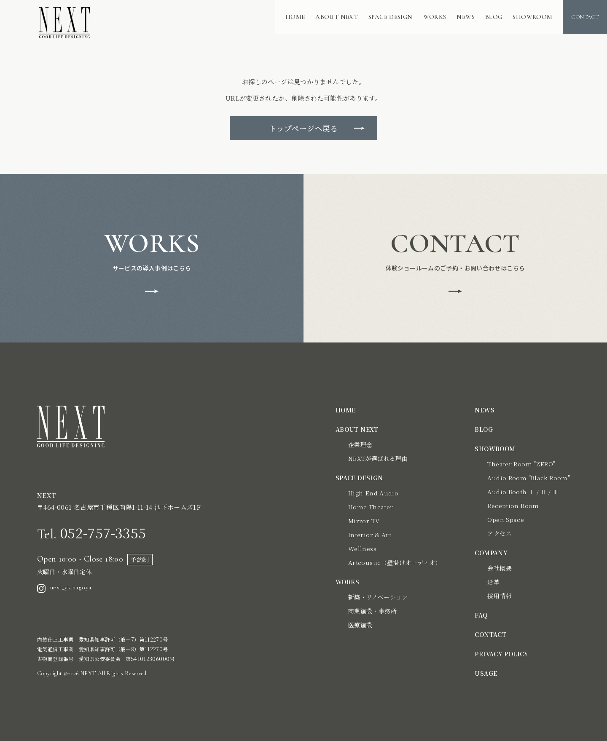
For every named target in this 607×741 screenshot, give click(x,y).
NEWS (466, 17)
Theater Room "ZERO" (521, 464)
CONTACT (490, 634)
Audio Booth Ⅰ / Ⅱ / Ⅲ (523, 491)
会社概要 (499, 568)
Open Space (505, 519)
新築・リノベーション (378, 597)
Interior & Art (369, 534)
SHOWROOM (532, 17)
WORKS (434, 17)
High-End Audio (373, 493)
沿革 (493, 582)
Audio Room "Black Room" (528, 477)
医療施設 (360, 625)
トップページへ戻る (303, 128)
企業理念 (360, 444)
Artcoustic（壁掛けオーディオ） (394, 562)
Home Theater (370, 507)
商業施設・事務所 (372, 611)
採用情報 (499, 595)
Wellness (362, 548)
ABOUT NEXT (336, 17)
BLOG (493, 17)
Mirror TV (363, 520)
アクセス (499, 533)
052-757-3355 (91, 532)
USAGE (486, 673)
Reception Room (513, 505)
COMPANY (491, 552)
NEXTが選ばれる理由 (378, 458)
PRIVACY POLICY (501, 654)
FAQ (481, 615)
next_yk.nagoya (64, 587)
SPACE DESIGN (390, 17)
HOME (295, 17)
